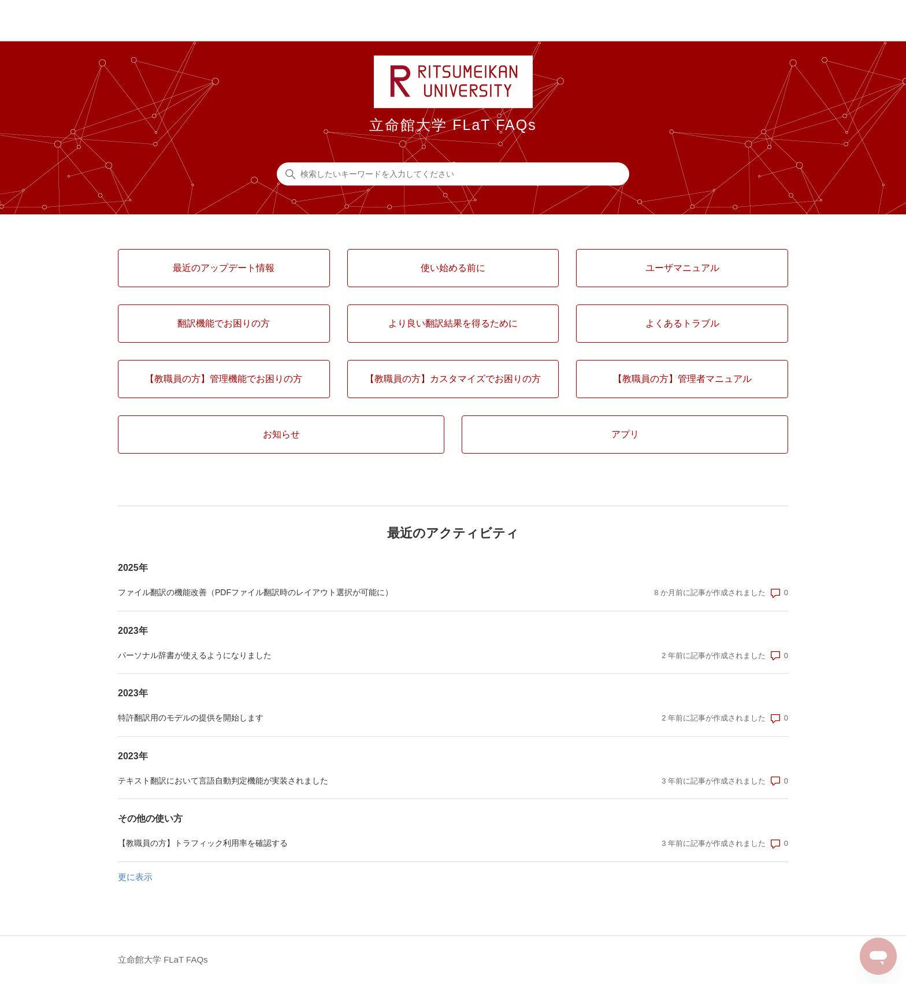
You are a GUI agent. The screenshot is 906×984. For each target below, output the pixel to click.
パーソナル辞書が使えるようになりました (195, 655)
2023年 (133, 631)
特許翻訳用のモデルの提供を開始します (190, 717)
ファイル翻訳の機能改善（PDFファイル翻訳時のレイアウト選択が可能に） (255, 592)
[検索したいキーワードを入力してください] (453, 173)
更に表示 (135, 877)
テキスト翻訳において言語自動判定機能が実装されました (223, 780)
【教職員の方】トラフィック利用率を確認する (203, 843)
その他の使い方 (150, 818)
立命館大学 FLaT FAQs (163, 959)
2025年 (133, 568)
